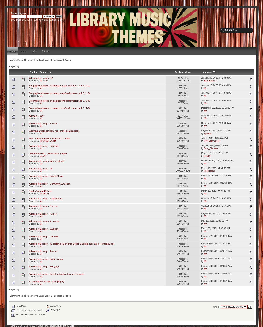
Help (23, 51)
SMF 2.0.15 (17, 326)
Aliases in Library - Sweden (43, 228)
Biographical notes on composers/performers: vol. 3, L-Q (59, 93)
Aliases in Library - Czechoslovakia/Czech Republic (56, 273)
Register (46, 51)
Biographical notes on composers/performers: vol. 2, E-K (59, 100)
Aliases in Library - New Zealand (46, 161)
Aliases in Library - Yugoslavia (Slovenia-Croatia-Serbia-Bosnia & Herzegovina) (71, 243)
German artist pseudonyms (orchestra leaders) (54, 130)
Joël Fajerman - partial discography (48, 153)
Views (188, 72)
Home (13, 51)
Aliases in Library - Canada (43, 236)
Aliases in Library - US (41, 78)
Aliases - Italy (36, 115)
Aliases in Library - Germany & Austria (49, 183)
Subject (34, 72)
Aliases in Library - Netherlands (46, 259)
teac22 (43, 156)
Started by (45, 72)
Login (33, 51)
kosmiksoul (209, 171)
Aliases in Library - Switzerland (45, 198)
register (30, 13)
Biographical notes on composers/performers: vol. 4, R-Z (59, 85)
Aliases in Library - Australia (44, 221)
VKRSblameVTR (48, 141)
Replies (179, 72)
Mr (41, 80)
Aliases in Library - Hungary (44, 266)
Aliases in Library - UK (41, 168)
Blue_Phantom (211, 148)
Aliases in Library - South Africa (46, 176)
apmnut (207, 133)
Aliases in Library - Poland (43, 251)
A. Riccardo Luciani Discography (46, 281)
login (21, 13)
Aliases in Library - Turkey (43, 213)
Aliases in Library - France (43, 123)
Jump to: (216, 307)
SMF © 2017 (30, 326)
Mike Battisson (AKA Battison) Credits (49, 138)
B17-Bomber (210, 80)
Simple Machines (46, 326)
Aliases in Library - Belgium (43, 146)
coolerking (45, 193)
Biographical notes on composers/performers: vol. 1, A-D (59, 108)
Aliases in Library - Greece (43, 206)
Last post (208, 72)
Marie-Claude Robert (40, 191)
